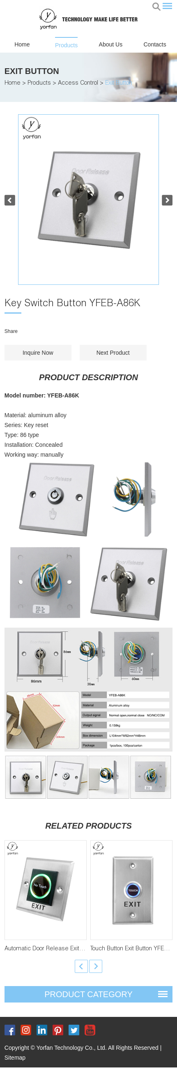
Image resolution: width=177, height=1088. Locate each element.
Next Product (113, 352)
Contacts (155, 44)
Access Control (78, 83)
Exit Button (32, 71)
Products (66, 45)
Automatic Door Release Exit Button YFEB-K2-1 (66, 949)
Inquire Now (38, 352)
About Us (111, 44)
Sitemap (15, 1057)
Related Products (88, 825)
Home (22, 44)
